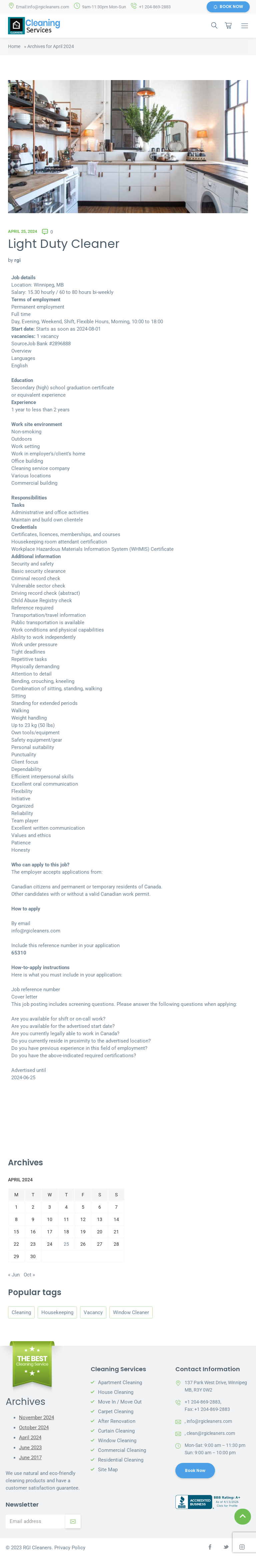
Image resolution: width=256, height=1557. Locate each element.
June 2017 (30, 1458)
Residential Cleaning (120, 1460)
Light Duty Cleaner (64, 244)
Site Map (108, 1470)
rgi (17, 261)
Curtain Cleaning (116, 1431)
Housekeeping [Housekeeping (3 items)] (57, 1312)
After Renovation (116, 1421)
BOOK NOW (228, 7)
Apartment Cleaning (120, 1383)
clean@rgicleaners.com (211, 1433)
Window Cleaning (117, 1441)
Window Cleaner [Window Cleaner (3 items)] (131, 1312)
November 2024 (36, 1418)
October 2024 (34, 1428)
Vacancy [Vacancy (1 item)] (93, 1312)
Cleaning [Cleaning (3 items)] (21, 1312)
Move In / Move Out (120, 1402)
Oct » (29, 1275)
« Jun (14, 1275)
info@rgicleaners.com (209, 1421)
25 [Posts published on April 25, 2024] (66, 1244)
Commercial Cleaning (122, 1450)
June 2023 (30, 1448)
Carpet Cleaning (115, 1412)
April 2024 (30, 1438)
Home (14, 46)
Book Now (195, 1471)
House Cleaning (115, 1392)
